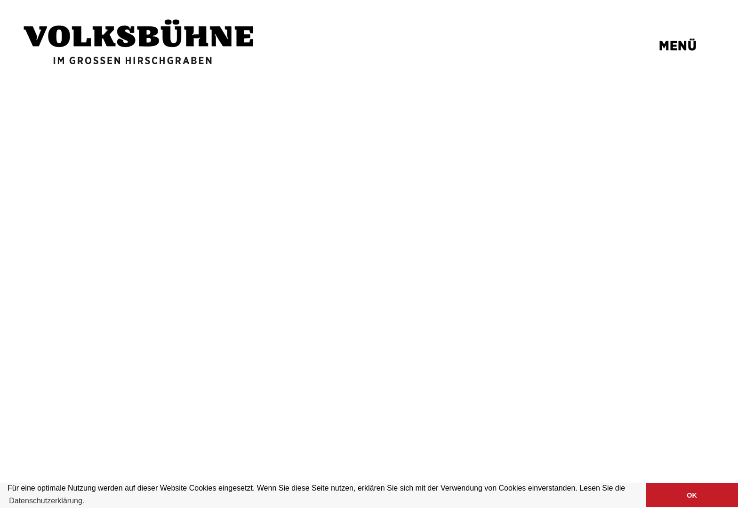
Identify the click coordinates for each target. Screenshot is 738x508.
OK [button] (692, 495)
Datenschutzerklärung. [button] (46, 501)
